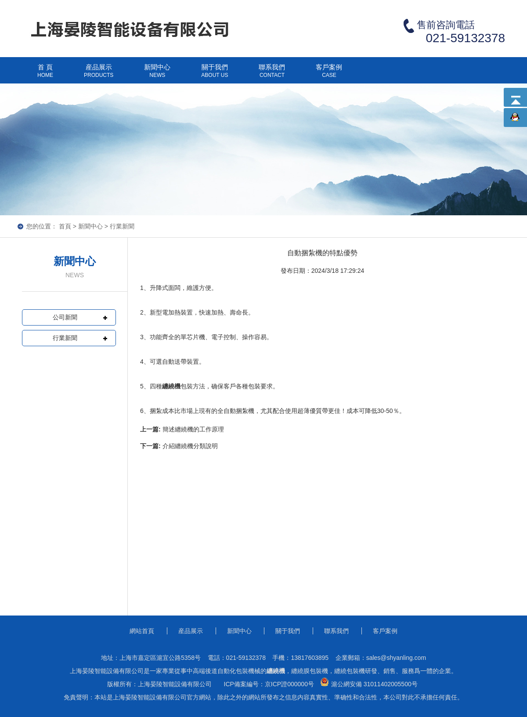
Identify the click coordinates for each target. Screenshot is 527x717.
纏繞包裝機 (349, 670)
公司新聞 (65, 317)
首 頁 (45, 74)
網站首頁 (142, 630)
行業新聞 (122, 226)
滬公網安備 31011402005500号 (368, 682)
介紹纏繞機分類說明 (190, 445)
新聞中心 (157, 74)
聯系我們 (272, 74)
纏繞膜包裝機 (309, 670)
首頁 (65, 226)
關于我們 (214, 74)
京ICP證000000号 (289, 684)
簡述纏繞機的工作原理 (193, 429)
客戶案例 (329, 74)
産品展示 (98, 74)
